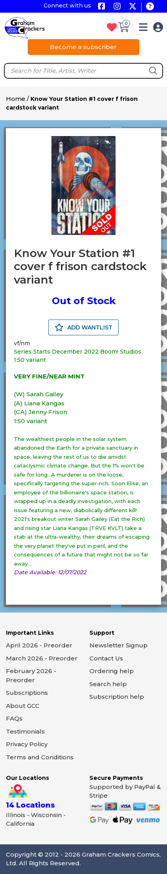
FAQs (14, 718)
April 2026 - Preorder (39, 645)
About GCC (23, 705)
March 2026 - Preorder (42, 658)
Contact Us (106, 658)
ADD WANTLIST (83, 327)
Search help (108, 684)
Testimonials (25, 731)
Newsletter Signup (118, 645)
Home (15, 98)
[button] (143, 28)
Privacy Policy (26, 744)
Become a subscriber (83, 47)
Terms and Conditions (40, 757)
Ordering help (111, 671)
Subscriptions (27, 692)
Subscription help (116, 696)
